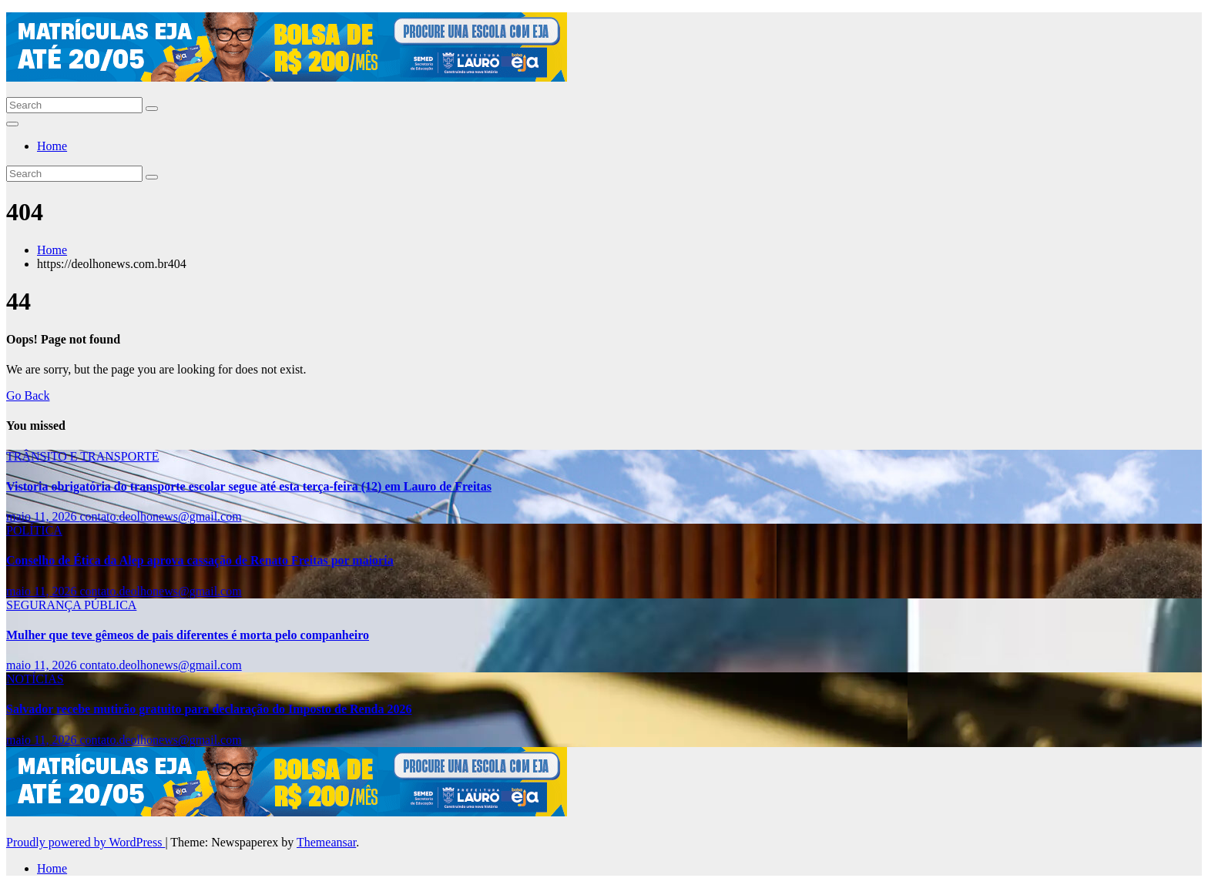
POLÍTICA (34, 530)
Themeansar (326, 842)
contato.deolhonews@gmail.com (160, 516)
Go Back (27, 395)
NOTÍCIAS (35, 678)
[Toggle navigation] (12, 124)
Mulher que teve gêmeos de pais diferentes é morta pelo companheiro (187, 635)
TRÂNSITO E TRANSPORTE (82, 456)
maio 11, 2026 (42, 516)
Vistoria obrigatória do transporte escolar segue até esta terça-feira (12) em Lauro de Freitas (249, 486)
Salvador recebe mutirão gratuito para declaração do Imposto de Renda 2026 (208, 708)
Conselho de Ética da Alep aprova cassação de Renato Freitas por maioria (200, 560)
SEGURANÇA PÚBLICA (71, 605)
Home (52, 145)
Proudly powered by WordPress (85, 842)
